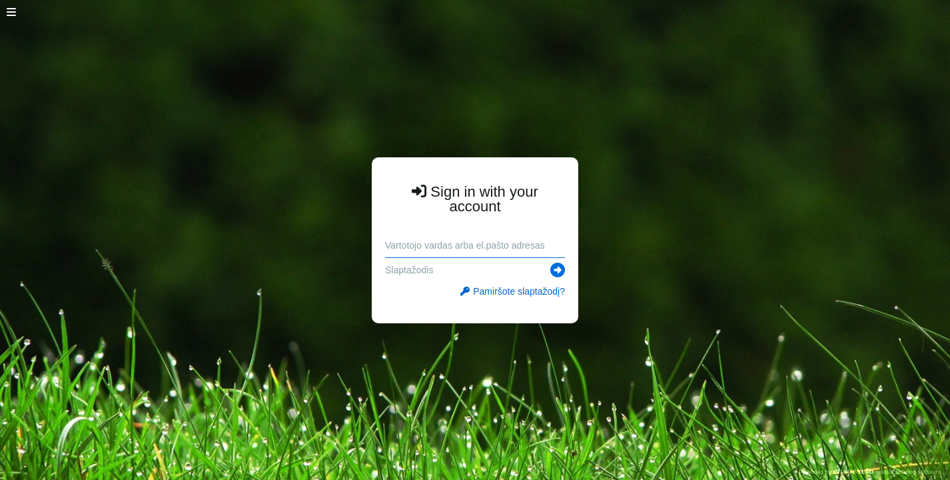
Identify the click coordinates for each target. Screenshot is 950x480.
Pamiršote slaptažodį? (512, 291)
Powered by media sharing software (869, 471)
